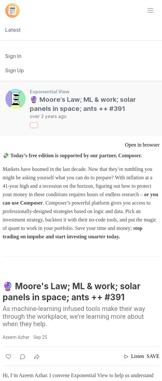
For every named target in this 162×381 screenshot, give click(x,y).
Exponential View (50, 91)
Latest (13, 30)
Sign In (13, 56)
